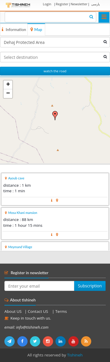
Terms (61, 311)
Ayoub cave (16, 178)
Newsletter (79, 4)
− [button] (8, 93)
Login (47, 4)
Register (62, 4)
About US (13, 311)
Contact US (38, 311)
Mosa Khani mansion (22, 213)
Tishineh (75, 355)
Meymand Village (20, 247)
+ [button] (8, 84)
